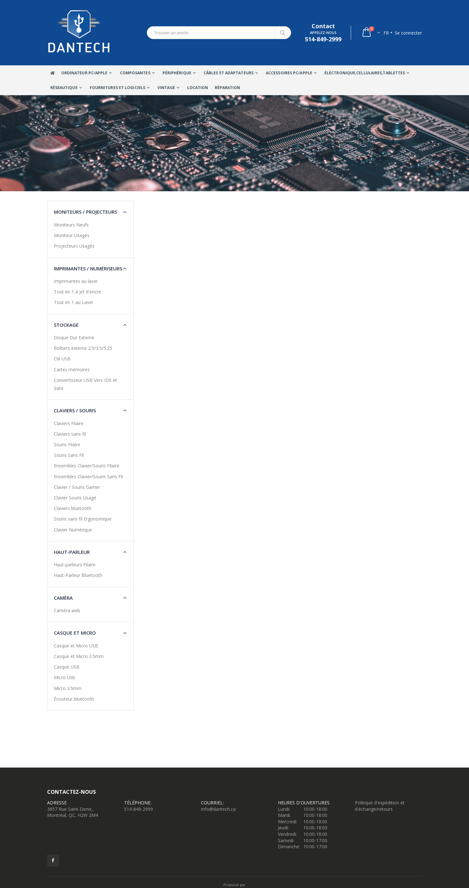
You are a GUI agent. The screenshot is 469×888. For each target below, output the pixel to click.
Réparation (227, 87)
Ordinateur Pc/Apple (84, 73)
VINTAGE (166, 87)
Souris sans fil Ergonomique (83, 519)
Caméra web (67, 610)
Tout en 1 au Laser (73, 302)
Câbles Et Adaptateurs (229, 73)
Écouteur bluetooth (74, 699)
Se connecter (408, 33)
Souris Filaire (67, 444)
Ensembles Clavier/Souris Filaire (86, 466)
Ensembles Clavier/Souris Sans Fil (88, 476)
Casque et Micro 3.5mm (79, 656)
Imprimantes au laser (76, 281)
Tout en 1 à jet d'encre (77, 292)
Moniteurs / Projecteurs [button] (85, 212)
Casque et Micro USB (76, 646)
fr (386, 33)
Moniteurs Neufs (71, 225)
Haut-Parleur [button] (72, 552)
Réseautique (64, 87)
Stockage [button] (66, 325)
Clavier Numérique (73, 530)
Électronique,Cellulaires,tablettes (364, 73)
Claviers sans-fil (70, 434)
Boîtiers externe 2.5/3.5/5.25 (83, 348)
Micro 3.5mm (67, 688)
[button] (370, 33)
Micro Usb (64, 677)
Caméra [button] (63, 598)
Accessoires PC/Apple (289, 73)
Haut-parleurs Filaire (75, 565)
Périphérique (177, 73)
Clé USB (62, 359)
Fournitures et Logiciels (117, 87)
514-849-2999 (138, 809)
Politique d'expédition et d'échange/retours (380, 806)
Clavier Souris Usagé (75, 498)
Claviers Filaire (68, 423)
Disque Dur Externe (74, 337)
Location (197, 87)
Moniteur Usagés (71, 235)
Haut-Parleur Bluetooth (78, 575)
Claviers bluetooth (72, 508)
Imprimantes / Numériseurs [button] (88, 268)
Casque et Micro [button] (75, 632)
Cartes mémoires (72, 369)
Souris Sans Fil (69, 455)
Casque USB (67, 667)
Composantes (135, 73)
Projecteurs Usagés (74, 246)
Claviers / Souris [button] (75, 410)
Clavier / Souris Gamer (77, 487)
